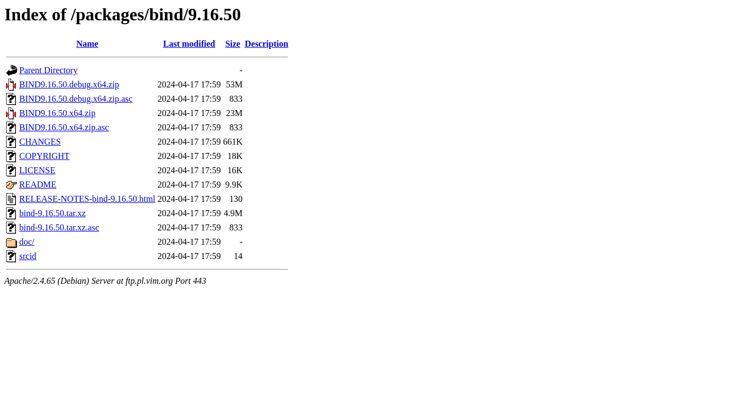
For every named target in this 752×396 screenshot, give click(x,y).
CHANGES (40, 141)
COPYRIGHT (44, 156)
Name (87, 43)
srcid (27, 256)
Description (266, 43)
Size (233, 43)
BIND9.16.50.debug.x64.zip (69, 84)
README (38, 184)
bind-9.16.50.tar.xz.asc (59, 227)
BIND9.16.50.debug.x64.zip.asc (75, 98)
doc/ (27, 241)
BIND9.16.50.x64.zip (57, 113)
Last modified (189, 43)
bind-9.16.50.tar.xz (52, 213)
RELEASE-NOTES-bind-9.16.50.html (87, 199)
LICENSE (37, 170)
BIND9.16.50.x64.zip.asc (64, 127)
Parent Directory (48, 70)
